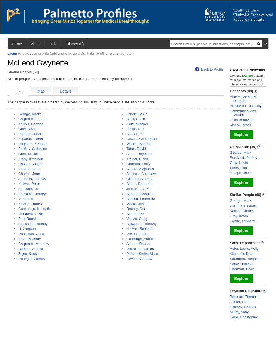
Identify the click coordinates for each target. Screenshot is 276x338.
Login (12, 53)
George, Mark (29, 114)
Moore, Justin (136, 204)
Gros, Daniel (28, 154)
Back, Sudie (135, 119)
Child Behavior (241, 120)
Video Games (240, 125)
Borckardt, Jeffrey (32, 194)
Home (17, 44)
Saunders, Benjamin (245, 259)
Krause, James (30, 204)
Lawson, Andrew (139, 259)
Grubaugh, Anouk (140, 239)
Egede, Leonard (30, 134)
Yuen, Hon (26, 199)
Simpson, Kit (28, 189)
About (36, 44)
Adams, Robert (138, 244)
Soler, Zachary (29, 239)
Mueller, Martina (138, 144)
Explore (241, 134)
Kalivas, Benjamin (140, 229)
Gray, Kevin (27, 129)
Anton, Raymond (139, 154)
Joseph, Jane (136, 189)
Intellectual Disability (246, 106)
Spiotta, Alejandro (140, 169)
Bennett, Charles (139, 194)
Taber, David (136, 149)
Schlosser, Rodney (32, 224)
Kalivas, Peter (29, 184)
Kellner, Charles (30, 124)
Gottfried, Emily (138, 164)
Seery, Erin (238, 168)
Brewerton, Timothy (141, 224)
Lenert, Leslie (136, 114)
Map (41, 91)
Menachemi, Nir (30, 214)
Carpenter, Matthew (33, 244)
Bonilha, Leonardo (140, 199)
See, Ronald (28, 219)
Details (65, 91)
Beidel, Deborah (138, 184)
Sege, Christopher (244, 317)
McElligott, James (140, 249)
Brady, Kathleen (30, 159)
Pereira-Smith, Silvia (142, 254)
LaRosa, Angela (30, 249)
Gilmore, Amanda (139, 179)
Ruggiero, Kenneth (32, 144)
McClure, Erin (137, 234)
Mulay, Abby (239, 312)
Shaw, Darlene (241, 264)
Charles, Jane (29, 174)
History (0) (75, 44)
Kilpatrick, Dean (30, 139)
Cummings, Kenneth (34, 209)
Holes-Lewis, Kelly (244, 249)
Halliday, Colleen (243, 307)
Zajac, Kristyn (29, 254)
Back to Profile (209, 69)
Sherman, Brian (242, 269)
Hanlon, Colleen (30, 164)
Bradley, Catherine (32, 149)
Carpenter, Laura (31, 119)
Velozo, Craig (136, 219)
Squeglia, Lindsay (32, 179)
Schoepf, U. (135, 134)
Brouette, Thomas (244, 297)
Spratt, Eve (135, 214)
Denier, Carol (240, 302)
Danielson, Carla (31, 234)
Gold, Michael (137, 124)
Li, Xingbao (27, 229)
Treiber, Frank (137, 159)
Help (53, 44)
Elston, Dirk (135, 129)
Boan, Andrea (29, 169)
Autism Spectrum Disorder (243, 99)
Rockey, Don (136, 209)
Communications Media (243, 113)
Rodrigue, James (31, 259)
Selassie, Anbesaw (141, 174)
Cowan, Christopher (141, 139)
